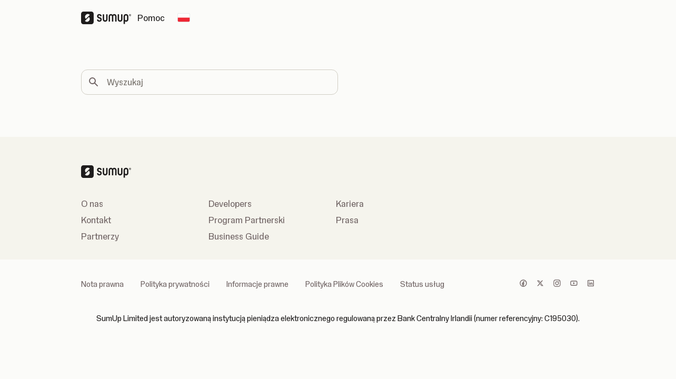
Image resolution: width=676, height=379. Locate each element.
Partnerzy (100, 236)
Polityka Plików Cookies (344, 284)
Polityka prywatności (175, 284)
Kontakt (96, 220)
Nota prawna (102, 284)
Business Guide (238, 236)
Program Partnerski (246, 220)
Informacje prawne (257, 284)
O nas (92, 203)
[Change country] (183, 18)
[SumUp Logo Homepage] (109, 18)
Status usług (422, 284)
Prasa (347, 220)
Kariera (350, 203)
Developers (230, 203)
